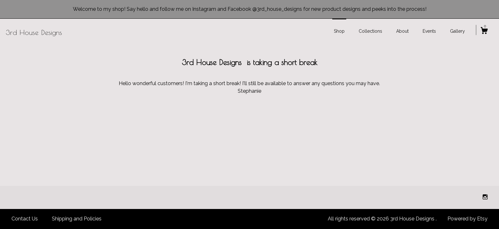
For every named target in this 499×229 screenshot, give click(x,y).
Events (429, 31)
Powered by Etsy (467, 219)
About (402, 31)
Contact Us (24, 219)
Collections (370, 31)
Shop (339, 31)
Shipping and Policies (77, 219)
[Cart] (484, 31)
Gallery (457, 31)
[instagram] (485, 197)
